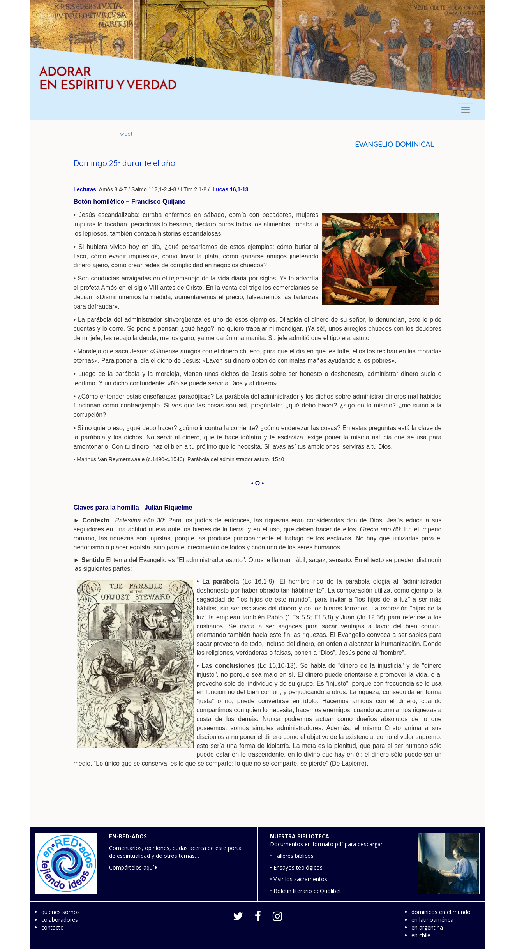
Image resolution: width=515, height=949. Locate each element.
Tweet (124, 133)
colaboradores (59, 919)
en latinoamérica (432, 919)
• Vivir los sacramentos (298, 879)
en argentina (427, 927)
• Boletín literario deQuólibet (305, 890)
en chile (420, 935)
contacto (52, 927)
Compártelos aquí (133, 867)
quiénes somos (60, 911)
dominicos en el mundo (441, 911)
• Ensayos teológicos (296, 867)
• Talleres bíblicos (292, 855)
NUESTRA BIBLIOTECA (299, 836)
